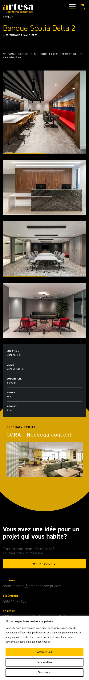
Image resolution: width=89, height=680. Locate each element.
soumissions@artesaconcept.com (32, 587)
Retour (8, 17)
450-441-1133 (14, 603)
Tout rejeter (44, 672)
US (83, 9)
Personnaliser (44, 662)
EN (82, 5)
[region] (44, 648)
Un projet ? (44, 565)
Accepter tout (44, 652)
